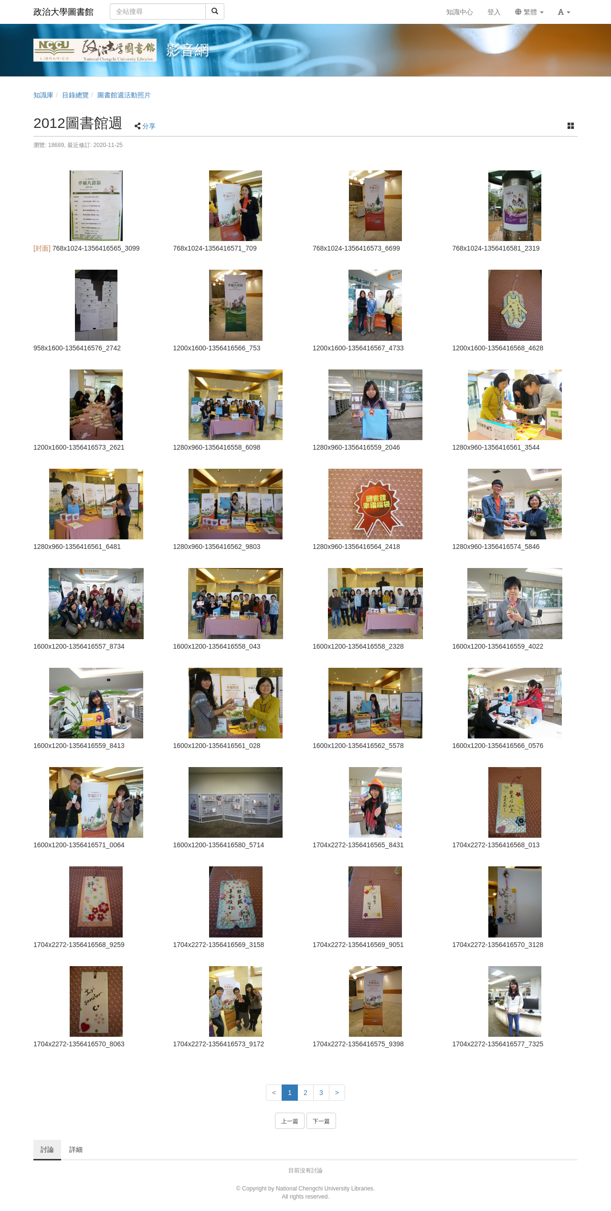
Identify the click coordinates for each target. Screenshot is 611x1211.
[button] (564, 12)
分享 (149, 126)
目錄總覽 (75, 95)
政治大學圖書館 (63, 12)
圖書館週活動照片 (124, 95)
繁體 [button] (529, 12)
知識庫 (43, 95)
